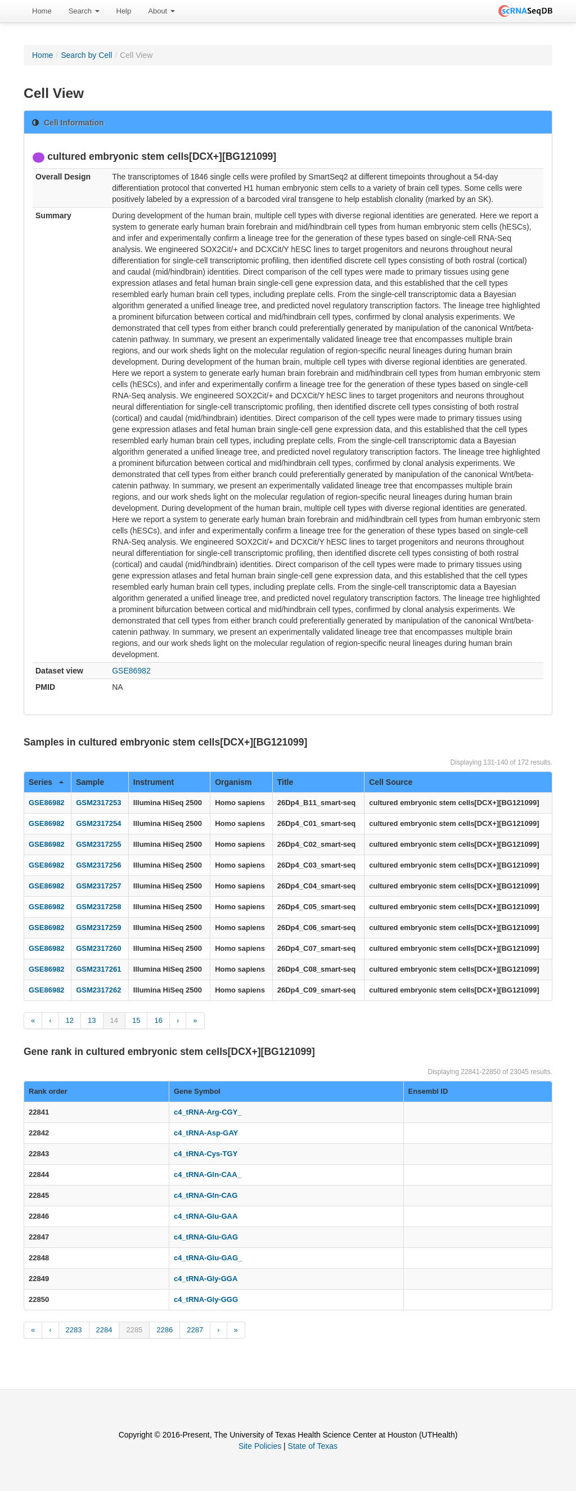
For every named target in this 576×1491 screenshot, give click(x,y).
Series (46, 782)
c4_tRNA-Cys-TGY (205, 1153)
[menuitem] (42, 11)
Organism (233, 782)
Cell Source (390, 782)
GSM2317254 (98, 823)
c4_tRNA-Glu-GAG (206, 1237)
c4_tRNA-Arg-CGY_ (208, 1112)
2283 (74, 1330)
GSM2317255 (98, 844)
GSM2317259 (98, 927)
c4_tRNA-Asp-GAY (206, 1133)
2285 (134, 1330)
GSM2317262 (98, 990)
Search (84, 11)
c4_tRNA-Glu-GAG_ (208, 1258)
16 (158, 1020)
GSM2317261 (98, 969)
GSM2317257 (98, 886)
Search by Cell (86, 55)
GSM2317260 (98, 948)
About (161, 11)
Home (42, 11)
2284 (104, 1330)
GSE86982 (131, 670)
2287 (195, 1330)
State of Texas (313, 1445)
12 (70, 1020)
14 (114, 1020)
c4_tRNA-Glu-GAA (205, 1216)
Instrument (153, 782)
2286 (164, 1330)
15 (136, 1020)
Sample (90, 782)
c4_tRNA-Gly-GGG (206, 1299)
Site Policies (259, 1445)
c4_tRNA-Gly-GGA (205, 1278)
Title (285, 782)
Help (124, 11)
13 (92, 1020)
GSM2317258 (98, 906)
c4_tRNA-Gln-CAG (205, 1195)
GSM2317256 (98, 865)
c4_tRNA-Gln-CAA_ (207, 1174)
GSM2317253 (98, 802)
